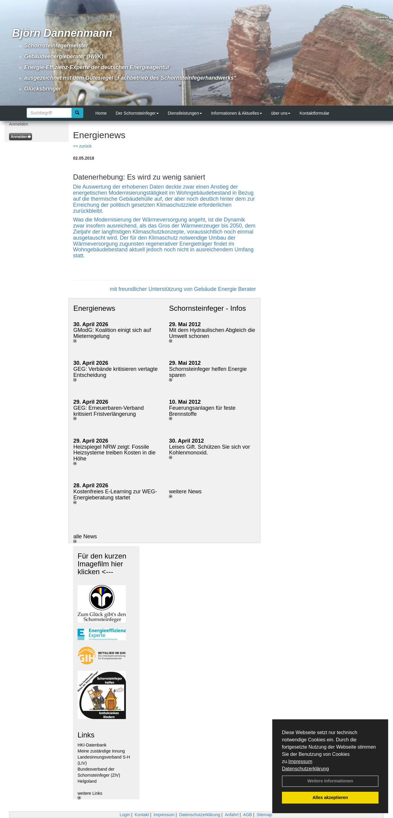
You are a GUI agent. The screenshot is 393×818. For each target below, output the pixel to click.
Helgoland (87, 781)
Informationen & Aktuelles (236, 113)
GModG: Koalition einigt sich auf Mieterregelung (112, 333)
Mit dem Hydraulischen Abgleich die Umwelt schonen (212, 333)
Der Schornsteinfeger (137, 113)
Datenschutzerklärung (305, 768)
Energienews (94, 308)
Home (101, 113)
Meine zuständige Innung (101, 751)
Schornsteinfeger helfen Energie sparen (208, 372)
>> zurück (82, 146)
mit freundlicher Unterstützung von (152, 289)
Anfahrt (231, 814)
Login (125, 814)
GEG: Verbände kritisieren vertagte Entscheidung (115, 372)
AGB (247, 814)
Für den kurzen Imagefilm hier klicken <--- (102, 564)
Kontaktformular (314, 113)
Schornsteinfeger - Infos (207, 308)
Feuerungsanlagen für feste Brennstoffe (202, 411)
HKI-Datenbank (92, 745)
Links (86, 735)
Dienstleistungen (185, 113)
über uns (280, 113)
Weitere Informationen (330, 780)
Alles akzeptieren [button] (330, 797)
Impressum (300, 761)
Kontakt (142, 814)
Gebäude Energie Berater (225, 289)
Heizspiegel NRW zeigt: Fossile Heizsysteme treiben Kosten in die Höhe (114, 453)
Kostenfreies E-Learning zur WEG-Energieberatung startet (115, 495)
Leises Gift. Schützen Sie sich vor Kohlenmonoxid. (209, 450)
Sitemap (264, 814)
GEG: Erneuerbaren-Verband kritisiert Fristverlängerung (108, 411)
